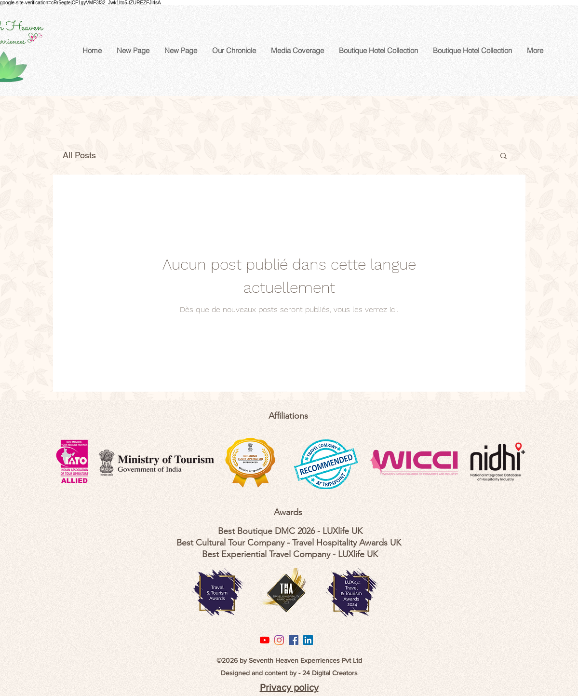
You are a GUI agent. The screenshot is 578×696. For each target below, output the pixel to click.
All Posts (79, 155)
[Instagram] (279, 640)
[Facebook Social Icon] (293, 640)
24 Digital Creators (330, 673)
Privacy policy (289, 687)
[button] (503, 156)
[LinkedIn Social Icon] (308, 640)
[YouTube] (264, 640)
